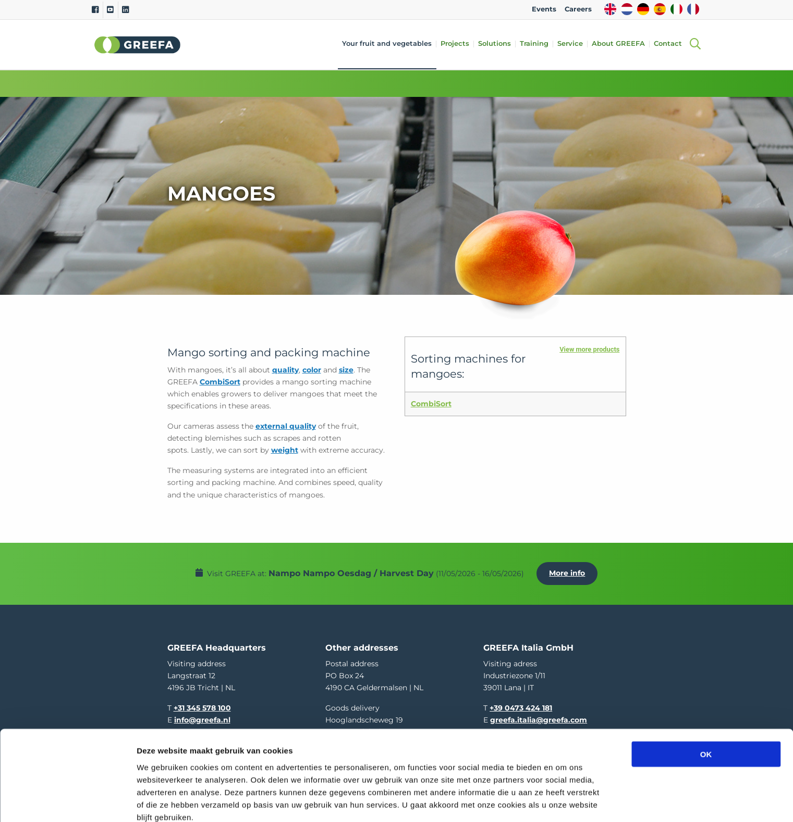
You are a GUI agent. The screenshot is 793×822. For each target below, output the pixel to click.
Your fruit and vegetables (389, 44)
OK (706, 705)
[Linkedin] (125, 10)
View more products (589, 349)
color (311, 370)
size (346, 370)
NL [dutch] (627, 9)
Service (572, 44)
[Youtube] (110, 10)
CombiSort (220, 382)
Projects (457, 44)
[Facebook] (95, 10)
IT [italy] (676, 9)
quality (285, 370)
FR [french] (693, 9)
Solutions (497, 44)
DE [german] (643, 9)
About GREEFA (621, 44)
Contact (670, 44)
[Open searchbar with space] (695, 44)
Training (536, 44)
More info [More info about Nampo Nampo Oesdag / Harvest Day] (570, 570)
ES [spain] (660, 9)
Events (544, 9)
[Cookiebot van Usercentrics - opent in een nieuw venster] (67, 801)
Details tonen (563, 801)
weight (284, 450)
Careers (578, 9)
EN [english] (610, 9)
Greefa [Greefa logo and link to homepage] (138, 45)
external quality (285, 426)
